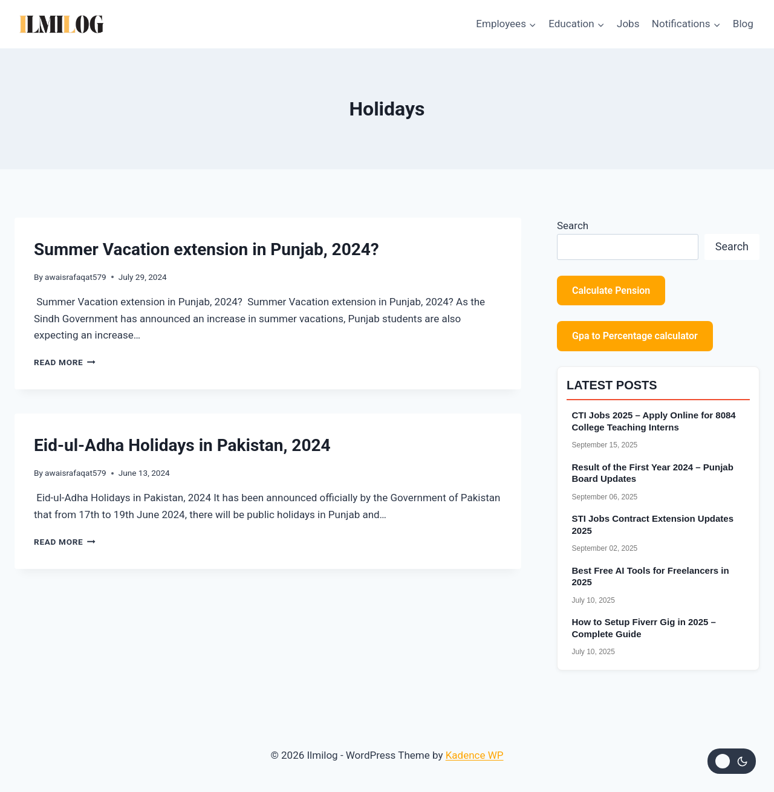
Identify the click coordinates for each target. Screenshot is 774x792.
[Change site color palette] (731, 761)
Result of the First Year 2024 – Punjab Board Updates (652, 473)
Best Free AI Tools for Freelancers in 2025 (650, 576)
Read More (65, 362)
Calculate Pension (611, 290)
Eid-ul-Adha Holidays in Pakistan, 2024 (182, 445)
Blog (743, 24)
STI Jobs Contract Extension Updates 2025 (653, 524)
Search (572, 225)
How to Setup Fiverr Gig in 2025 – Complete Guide (644, 628)
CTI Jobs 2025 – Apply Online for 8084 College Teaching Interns (654, 421)
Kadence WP (475, 755)
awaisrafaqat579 (75, 277)
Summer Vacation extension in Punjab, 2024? (206, 249)
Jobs (628, 24)
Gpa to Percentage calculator (635, 336)
